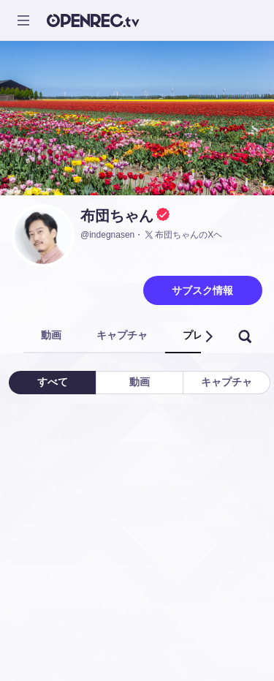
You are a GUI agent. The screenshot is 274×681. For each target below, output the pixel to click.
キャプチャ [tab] (122, 335)
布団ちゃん (116, 216)
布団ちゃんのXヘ (182, 235)
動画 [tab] (51, 335)
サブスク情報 (202, 290)
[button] (208, 336)
